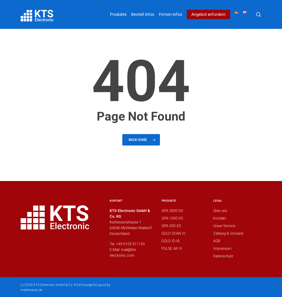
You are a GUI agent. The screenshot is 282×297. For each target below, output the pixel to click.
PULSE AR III (172, 248)
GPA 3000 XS (172, 211)
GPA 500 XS (171, 226)
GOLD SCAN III (173, 233)
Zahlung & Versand (228, 233)
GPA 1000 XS (172, 218)
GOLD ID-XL (171, 241)
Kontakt (219, 218)
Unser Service (224, 226)
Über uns (220, 211)
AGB (216, 241)
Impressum (222, 248)
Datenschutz (223, 256)
